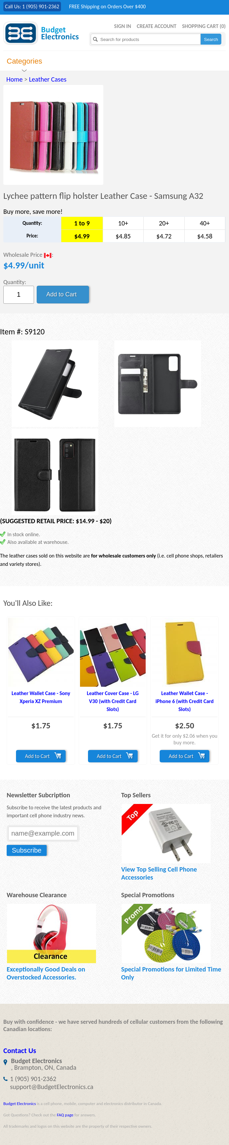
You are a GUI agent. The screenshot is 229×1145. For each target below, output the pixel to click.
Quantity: (14, 282)
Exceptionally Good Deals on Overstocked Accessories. (46, 973)
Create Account (156, 26)
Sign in (122, 26)
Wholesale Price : (28, 255)
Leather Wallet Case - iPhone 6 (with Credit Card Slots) (185, 701)
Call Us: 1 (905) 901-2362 (32, 6)
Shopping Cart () (204, 26)
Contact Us (19, 1050)
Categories (24, 61)
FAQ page (65, 1114)
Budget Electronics (19, 1103)
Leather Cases (47, 79)
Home (14, 79)
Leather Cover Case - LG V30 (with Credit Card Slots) (112, 701)
